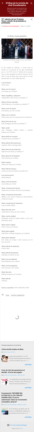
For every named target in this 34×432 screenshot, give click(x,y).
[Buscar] (31, 3)
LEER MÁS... (29, 364)
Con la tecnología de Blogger (17, 425)
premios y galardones (17, 295)
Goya (7, 295)
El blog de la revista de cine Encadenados (17, 4)
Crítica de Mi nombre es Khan (12, 349)
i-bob (21, 428)
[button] (31, 19)
